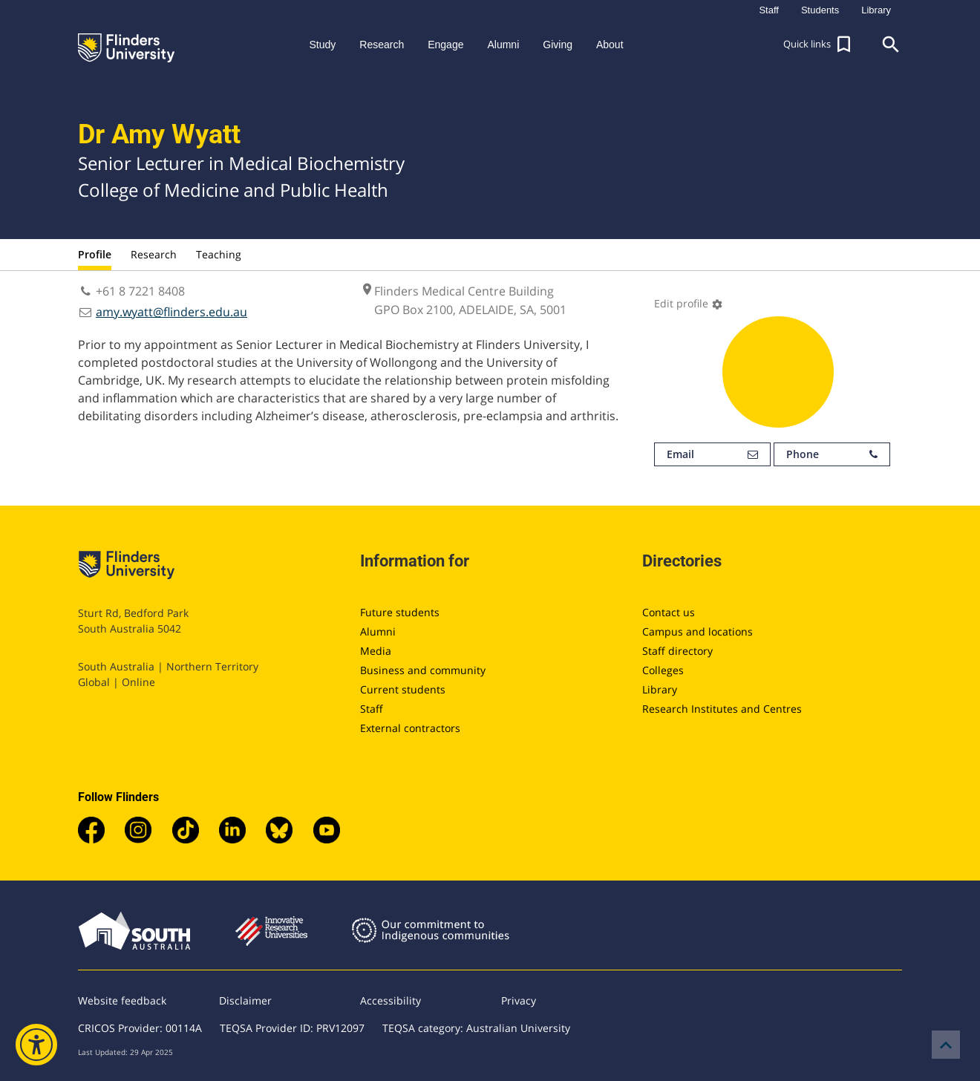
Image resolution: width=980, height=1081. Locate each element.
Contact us (668, 612)
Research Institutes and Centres (722, 709)
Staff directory (677, 651)
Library (659, 689)
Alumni (378, 631)
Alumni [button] (503, 44)
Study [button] (322, 44)
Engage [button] (445, 44)
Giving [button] (557, 44)
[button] (819, 45)
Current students (402, 689)
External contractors (410, 728)
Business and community (423, 670)
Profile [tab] (94, 254)
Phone (832, 454)
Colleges (663, 670)
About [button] (610, 44)
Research (154, 254)
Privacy (518, 1000)
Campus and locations (697, 631)
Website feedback (122, 1000)
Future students (400, 612)
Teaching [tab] (218, 254)
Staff (371, 709)
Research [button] (381, 44)
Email (712, 454)
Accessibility (390, 1000)
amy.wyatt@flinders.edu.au (171, 312)
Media (375, 651)
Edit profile (688, 303)
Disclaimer (245, 1000)
